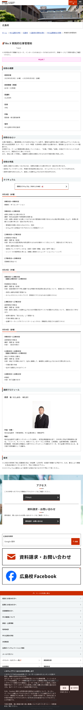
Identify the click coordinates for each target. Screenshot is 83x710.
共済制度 (5, 642)
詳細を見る (64, 692)
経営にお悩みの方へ (9, 598)
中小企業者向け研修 (54, 33)
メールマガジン (7, 654)
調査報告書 (48, 660)
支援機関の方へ (7, 611)
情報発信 (47, 666)
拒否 (64, 688)
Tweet (18, 48)
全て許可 (74, 688)
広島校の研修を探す (37, 33)
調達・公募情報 (7, 623)
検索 (75, 541)
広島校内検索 (8, 536)
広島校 (25, 33)
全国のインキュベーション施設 (13, 648)
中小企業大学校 (15, 33)
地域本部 (5, 629)
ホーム (4, 33)
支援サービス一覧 (73, 2)
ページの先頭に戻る (43, 593)
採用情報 (5, 666)
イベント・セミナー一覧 (11, 660)
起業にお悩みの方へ (9, 605)
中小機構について (8, 617)
